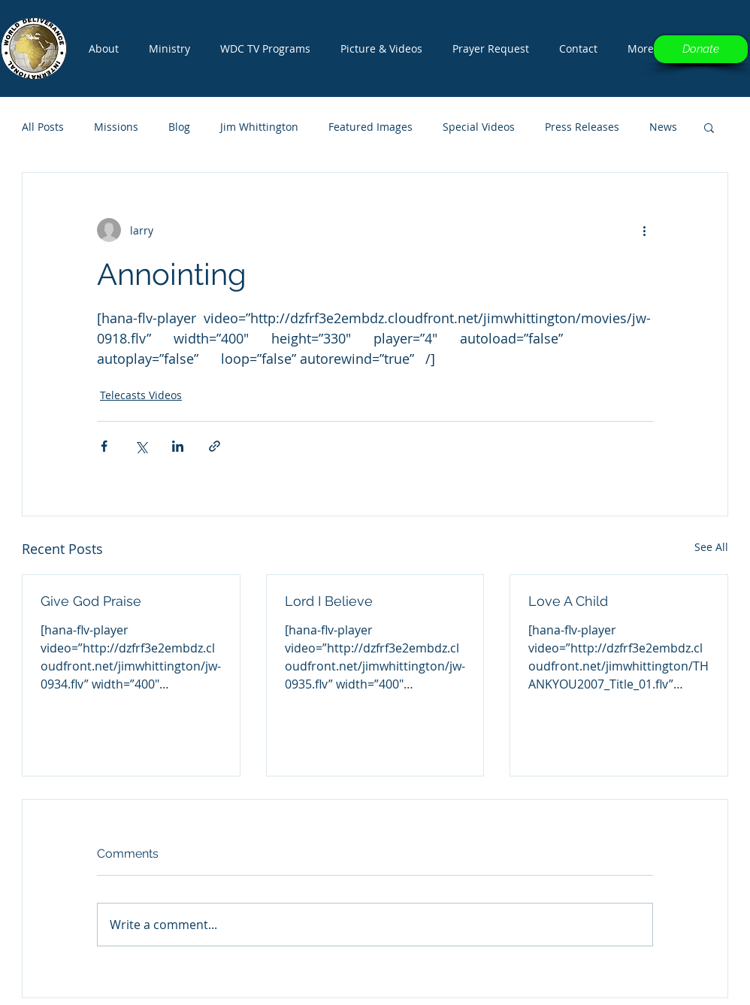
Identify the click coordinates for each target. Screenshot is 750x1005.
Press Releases (582, 127)
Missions (116, 127)
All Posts (43, 127)
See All (711, 547)
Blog (179, 127)
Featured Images (370, 127)
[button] (265, 48)
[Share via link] (214, 446)
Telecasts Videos (141, 395)
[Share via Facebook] (104, 446)
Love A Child (568, 601)
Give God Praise (91, 601)
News (663, 127)
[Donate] (701, 49)
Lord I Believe (329, 601)
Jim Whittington (259, 127)
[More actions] (644, 230)
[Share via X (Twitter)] (141, 446)
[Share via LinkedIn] (178, 446)
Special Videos (479, 127)
